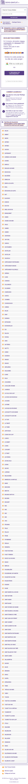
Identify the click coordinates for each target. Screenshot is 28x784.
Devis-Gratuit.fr (6, 22)
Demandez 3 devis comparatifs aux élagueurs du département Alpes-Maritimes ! (14, 29)
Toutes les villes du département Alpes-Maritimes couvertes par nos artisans (14, 123)
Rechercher (13, 17)
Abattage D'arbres (16, 22)
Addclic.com (16, 781)
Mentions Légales (9, 770)
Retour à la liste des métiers (14, 81)
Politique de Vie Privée (10, 773)
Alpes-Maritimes (7, 23)
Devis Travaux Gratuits (10, 767)
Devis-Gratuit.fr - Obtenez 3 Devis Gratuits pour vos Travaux (16, 779)
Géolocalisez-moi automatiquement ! (14, 73)
